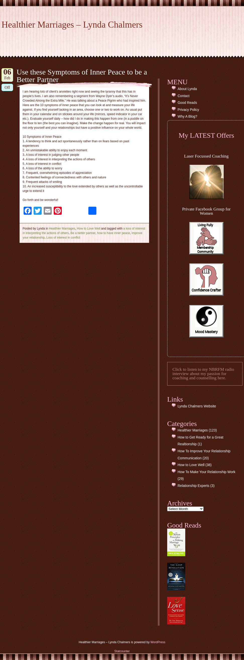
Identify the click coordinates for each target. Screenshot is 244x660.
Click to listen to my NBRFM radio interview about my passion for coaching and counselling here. (203, 374)
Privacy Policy (188, 110)
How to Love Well (88, 228)
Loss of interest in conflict (63, 237)
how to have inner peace (113, 233)
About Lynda (187, 89)
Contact (183, 96)
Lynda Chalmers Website (196, 406)
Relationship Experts (193, 486)
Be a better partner (83, 233)
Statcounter (122, 651)
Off (7, 87)
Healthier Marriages (62, 228)
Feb (7, 74)
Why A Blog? (187, 116)
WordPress (157, 642)
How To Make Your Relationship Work (206, 472)
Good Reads (187, 103)
